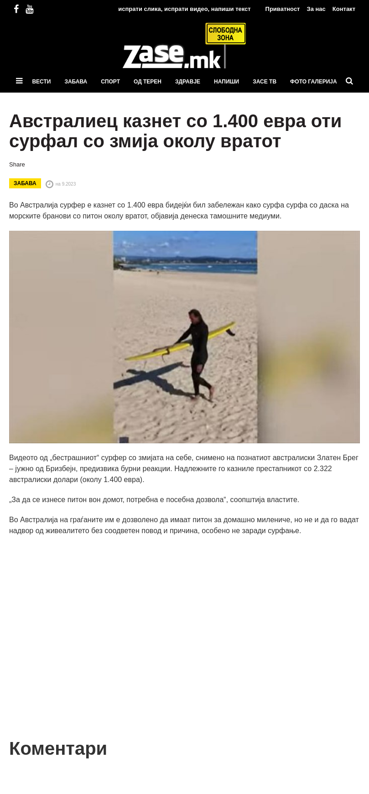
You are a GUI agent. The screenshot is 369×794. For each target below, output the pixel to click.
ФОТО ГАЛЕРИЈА (313, 81)
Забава (75, 81)
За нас (316, 8)
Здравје (187, 81)
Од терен (147, 81)
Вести (41, 81)
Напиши (226, 81)
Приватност (282, 8)
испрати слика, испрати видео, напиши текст (184, 8)
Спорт (110, 81)
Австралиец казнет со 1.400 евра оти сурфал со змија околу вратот (175, 131)
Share (17, 164)
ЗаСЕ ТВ (264, 81)
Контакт (344, 8)
